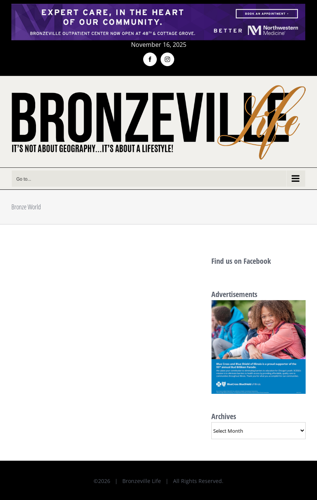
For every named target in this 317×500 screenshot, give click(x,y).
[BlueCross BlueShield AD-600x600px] (258, 304)
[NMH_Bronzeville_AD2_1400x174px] (158, 8)
